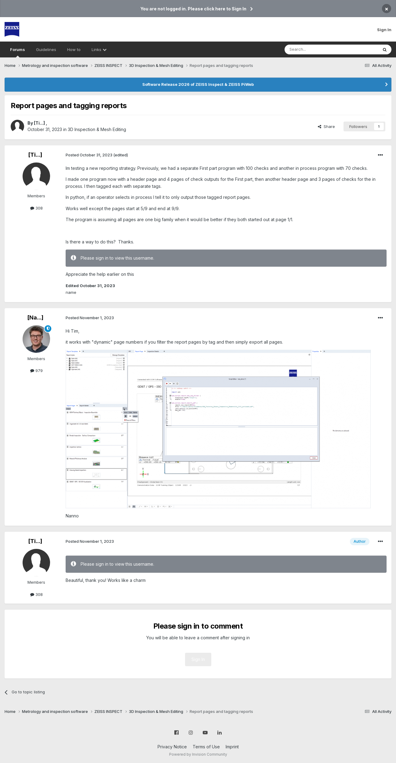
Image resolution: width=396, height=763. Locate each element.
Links (99, 49)
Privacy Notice (172, 746)
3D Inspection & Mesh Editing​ (97, 129)
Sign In (384, 29)
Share (326, 126)
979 (36, 370)
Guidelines (46, 49)
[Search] (316, 49)
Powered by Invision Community (198, 754)
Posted (89, 154)
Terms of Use (206, 746)
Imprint (232, 746)
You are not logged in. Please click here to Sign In (193, 8)
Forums (17, 52)
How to (74, 49)
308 (36, 208)
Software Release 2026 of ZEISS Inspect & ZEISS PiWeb (198, 84)
